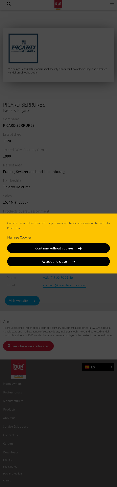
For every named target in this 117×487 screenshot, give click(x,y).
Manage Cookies (19, 237)
